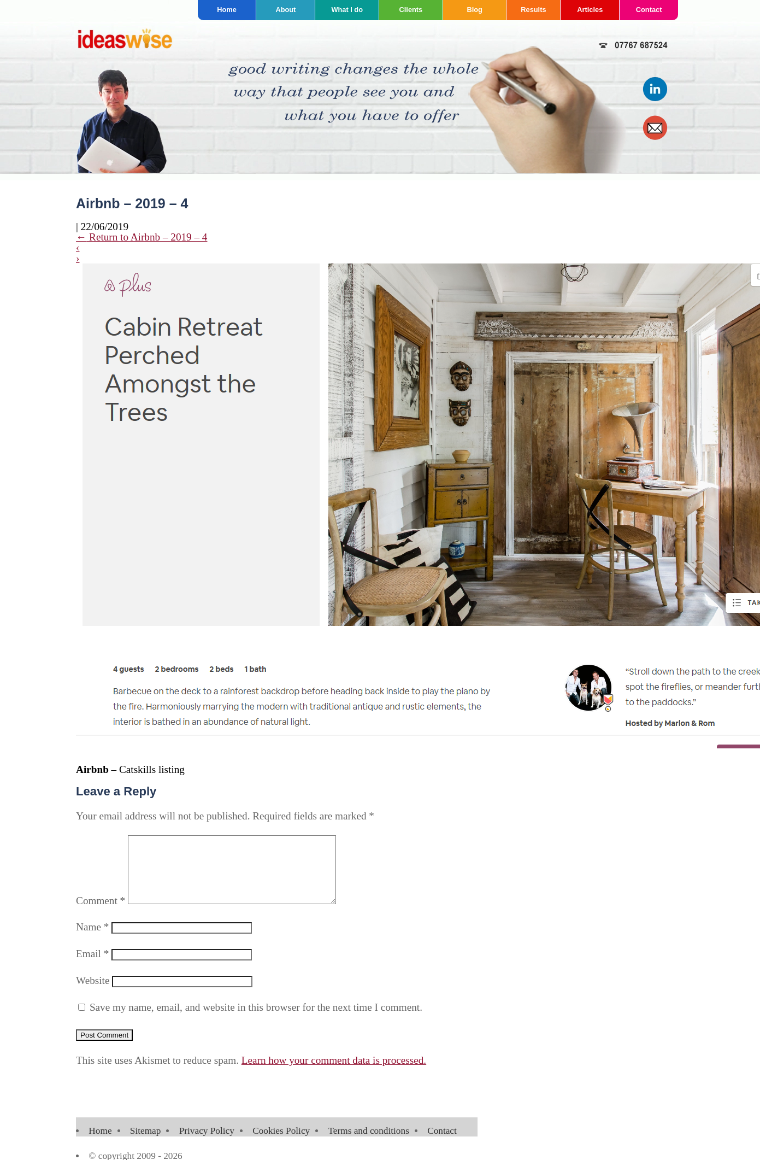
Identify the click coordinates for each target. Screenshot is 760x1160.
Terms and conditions (368, 1144)
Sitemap (145, 1144)
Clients (411, 9)
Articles (590, 9)
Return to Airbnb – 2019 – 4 (141, 237)
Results (533, 9)
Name (92, 940)
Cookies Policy (281, 1144)
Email (92, 966)
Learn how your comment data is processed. (333, 1073)
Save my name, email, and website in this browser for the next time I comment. (256, 1020)
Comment (100, 913)
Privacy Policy (206, 1144)
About (285, 9)
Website (92, 993)
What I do (347, 9)
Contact (649, 9)
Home (227, 9)
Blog (474, 9)
